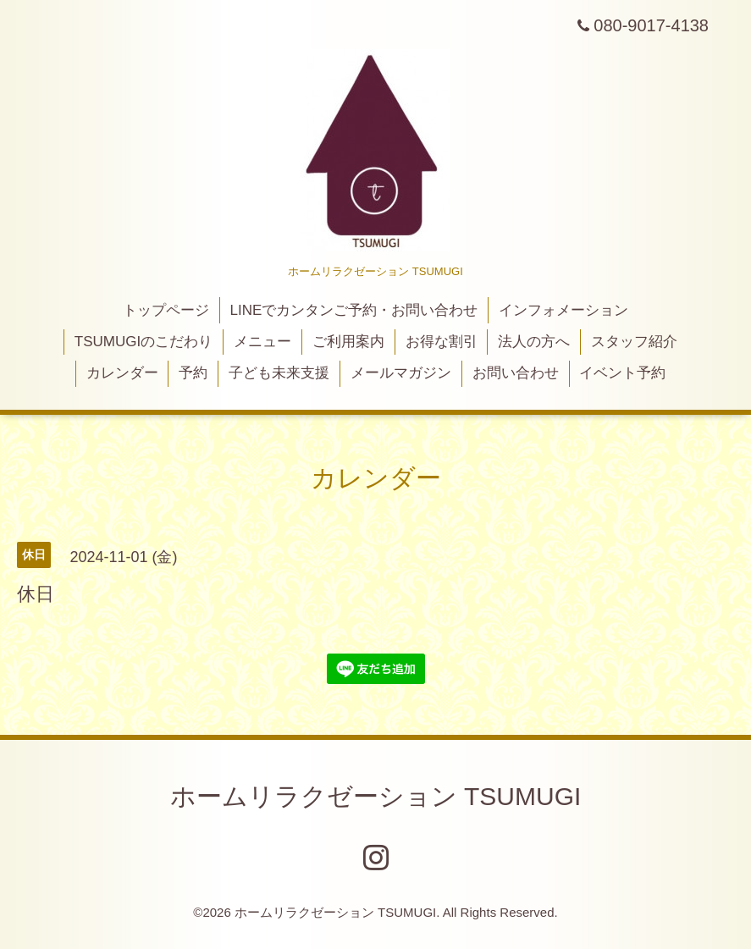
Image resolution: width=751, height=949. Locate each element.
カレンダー (122, 373)
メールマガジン (401, 373)
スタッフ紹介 (634, 342)
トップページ (166, 310)
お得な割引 (442, 342)
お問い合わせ (515, 373)
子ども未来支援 (279, 373)
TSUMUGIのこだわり (144, 342)
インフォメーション (563, 310)
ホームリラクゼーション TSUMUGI (376, 796)
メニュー (262, 342)
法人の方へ (534, 342)
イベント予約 (622, 373)
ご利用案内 (348, 342)
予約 (193, 373)
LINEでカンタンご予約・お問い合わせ (354, 310)
